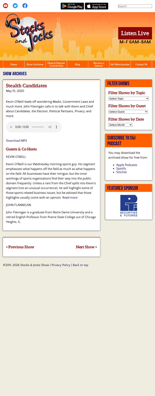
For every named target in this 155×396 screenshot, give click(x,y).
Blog (77, 64)
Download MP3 (16, 140)
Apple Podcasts (126, 165)
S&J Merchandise (120, 64)
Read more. (70, 197)
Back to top (80, 265)
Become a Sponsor (99, 64)
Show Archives (35, 64)
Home (14, 64)
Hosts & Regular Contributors (56, 64)
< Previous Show (20, 247)
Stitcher (121, 172)
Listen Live (135, 33)
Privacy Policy (60, 265)
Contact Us (141, 64)
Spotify (121, 168)
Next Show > (86, 247)
